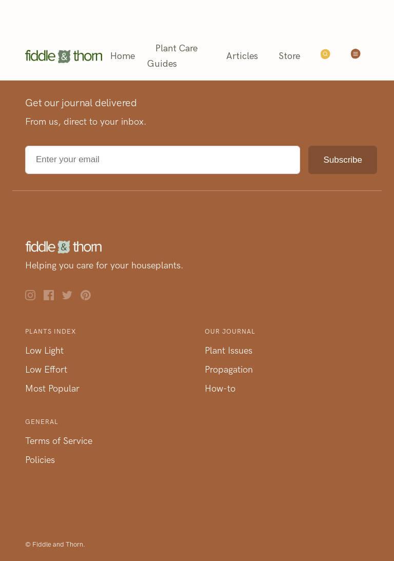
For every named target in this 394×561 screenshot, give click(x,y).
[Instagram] (34, 297)
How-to (220, 388)
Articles (242, 56)
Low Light (44, 350)
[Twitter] (71, 297)
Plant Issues (228, 350)
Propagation (229, 369)
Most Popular (52, 388)
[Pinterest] (90, 297)
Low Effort (46, 369)
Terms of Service (58, 441)
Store (289, 56)
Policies (40, 460)
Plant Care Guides (172, 56)
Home (122, 56)
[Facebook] (53, 297)
